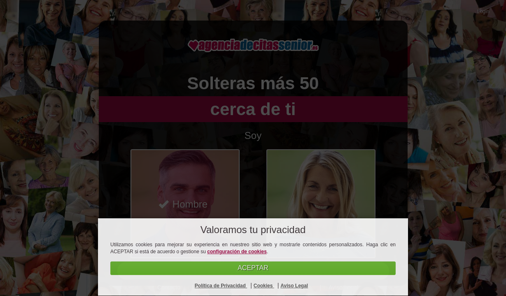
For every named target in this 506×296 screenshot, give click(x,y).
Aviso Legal (294, 286)
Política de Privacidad (221, 286)
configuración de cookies (237, 251)
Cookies (264, 286)
